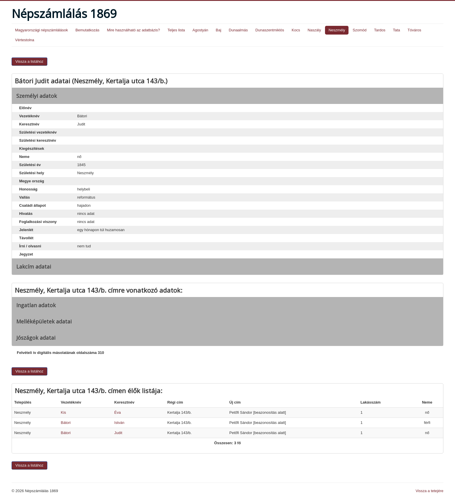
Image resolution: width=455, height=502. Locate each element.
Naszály (314, 30)
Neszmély (336, 30)
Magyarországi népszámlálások (41, 30)
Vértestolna (24, 40)
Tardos (379, 30)
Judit (118, 433)
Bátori (66, 422)
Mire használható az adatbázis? (133, 30)
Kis (63, 412)
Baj (218, 30)
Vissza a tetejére (429, 491)
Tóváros (414, 30)
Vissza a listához (29, 61)
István (119, 422)
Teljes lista (176, 30)
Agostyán (200, 30)
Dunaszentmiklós (269, 30)
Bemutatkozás (87, 30)
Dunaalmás (238, 30)
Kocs (296, 30)
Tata (396, 30)
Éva (117, 412)
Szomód (359, 30)
